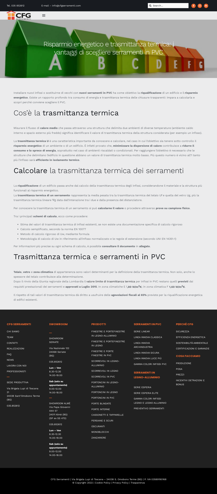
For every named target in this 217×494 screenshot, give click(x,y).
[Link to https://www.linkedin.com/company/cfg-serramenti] (206, 6)
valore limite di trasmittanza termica (110, 281)
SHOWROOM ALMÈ (59, 403)
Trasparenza (138, 482)
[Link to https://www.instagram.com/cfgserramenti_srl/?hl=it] (200, 6)
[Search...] (168, 5)
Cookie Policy (102, 482)
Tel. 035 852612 (15, 5)
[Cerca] (150, 5)
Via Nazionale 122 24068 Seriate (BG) (59, 352)
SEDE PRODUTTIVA (17, 382)
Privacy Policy (121, 482)
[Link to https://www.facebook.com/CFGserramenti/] (193, 6)
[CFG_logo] (19, 12)
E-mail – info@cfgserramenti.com (61, 5)
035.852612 (13, 405)
